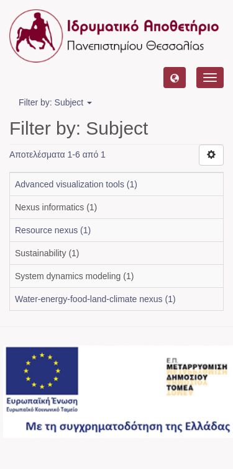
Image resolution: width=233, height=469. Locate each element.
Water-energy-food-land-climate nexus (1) (95, 299)
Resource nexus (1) (53, 230)
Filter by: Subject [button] (55, 102)
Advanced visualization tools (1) (76, 184)
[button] (174, 77)
